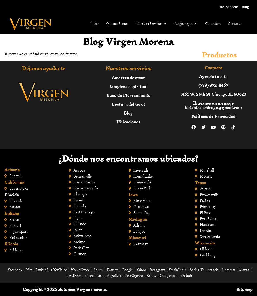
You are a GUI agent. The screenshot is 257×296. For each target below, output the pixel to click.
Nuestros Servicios (151, 23)
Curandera (213, 23)
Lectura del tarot (128, 104)
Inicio (94, 23)
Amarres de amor (128, 77)
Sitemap (244, 289)
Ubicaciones (128, 122)
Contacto (234, 23)
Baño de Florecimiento (128, 95)
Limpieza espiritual (128, 86)
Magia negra (186, 23)
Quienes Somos (117, 23)
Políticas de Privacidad (213, 116)
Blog (128, 113)
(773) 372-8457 (213, 85)
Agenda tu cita (213, 76)
